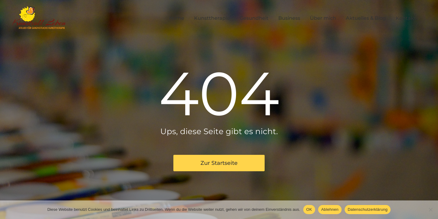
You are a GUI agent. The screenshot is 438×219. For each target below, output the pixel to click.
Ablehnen (330, 209)
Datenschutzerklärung (368, 209)
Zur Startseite (219, 163)
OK (309, 209)
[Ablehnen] (430, 210)
